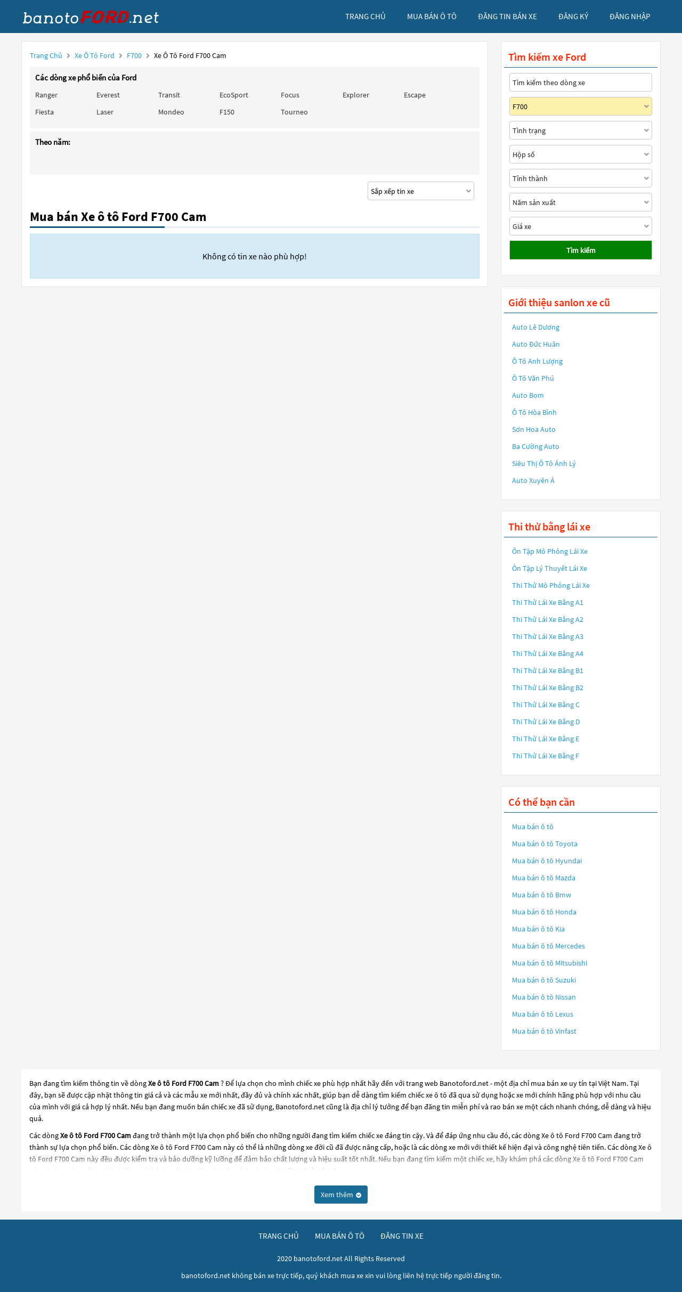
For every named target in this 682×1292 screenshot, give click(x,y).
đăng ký (573, 16)
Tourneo (294, 112)
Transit (169, 95)
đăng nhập (630, 16)
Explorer (356, 95)
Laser (104, 112)
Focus (290, 95)
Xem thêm (341, 1194)
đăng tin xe (402, 1236)
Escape (415, 95)
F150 (227, 112)
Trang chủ (46, 55)
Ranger (46, 95)
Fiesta (44, 112)
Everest (108, 95)
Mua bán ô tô (533, 826)
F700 (135, 55)
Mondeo (171, 112)
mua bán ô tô (432, 16)
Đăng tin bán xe (507, 16)
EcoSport (234, 95)
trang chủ (365, 16)
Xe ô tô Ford (95, 55)
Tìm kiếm (581, 250)
